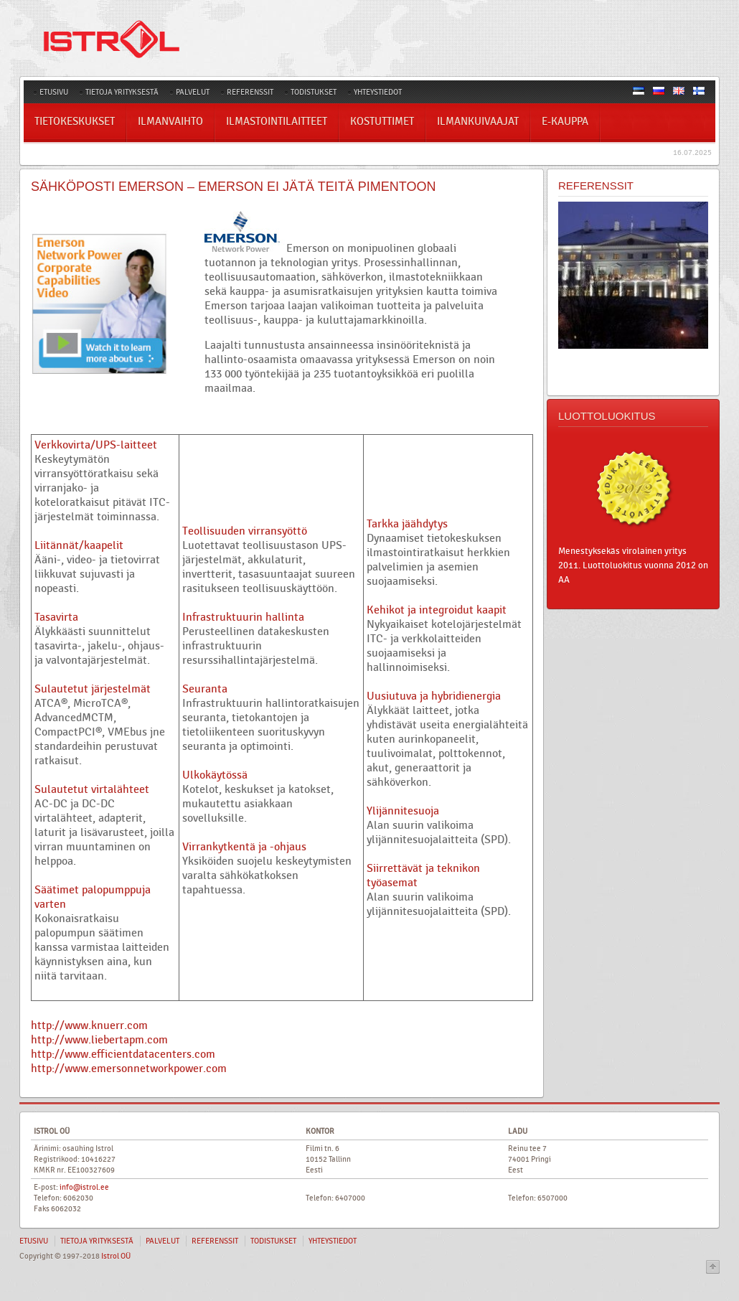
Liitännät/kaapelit (78, 545)
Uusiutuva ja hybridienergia (434, 696)
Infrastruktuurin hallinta (243, 617)
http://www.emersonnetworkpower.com (129, 1068)
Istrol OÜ (116, 1256)
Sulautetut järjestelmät (92, 688)
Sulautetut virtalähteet (91, 789)
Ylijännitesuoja (403, 810)
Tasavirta (56, 617)
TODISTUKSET (313, 92)
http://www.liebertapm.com (99, 1039)
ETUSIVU (53, 92)
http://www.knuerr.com (89, 1025)
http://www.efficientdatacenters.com (123, 1054)
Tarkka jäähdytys (407, 523)
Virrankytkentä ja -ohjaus (244, 846)
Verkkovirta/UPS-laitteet (95, 444)
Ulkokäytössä (215, 775)
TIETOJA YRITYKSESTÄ (122, 92)
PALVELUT (193, 92)
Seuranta (204, 688)
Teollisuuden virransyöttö (244, 531)
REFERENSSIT (250, 92)
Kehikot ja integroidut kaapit (437, 609)
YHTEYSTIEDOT (378, 92)
